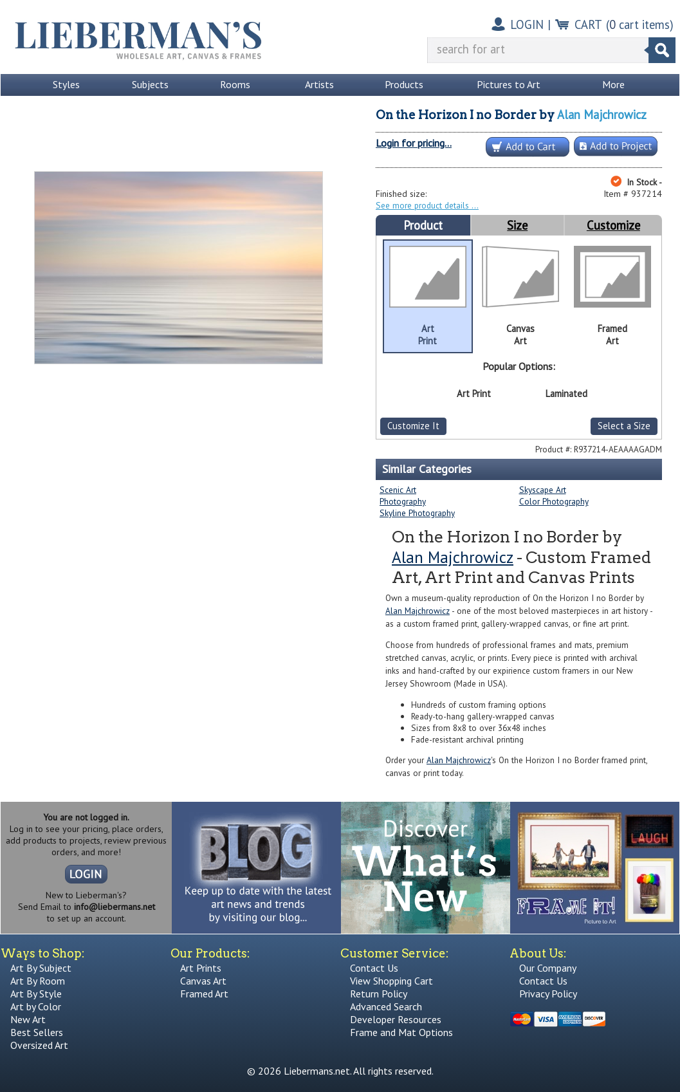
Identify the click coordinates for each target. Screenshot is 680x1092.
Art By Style (36, 993)
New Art (28, 1019)
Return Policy (378, 993)
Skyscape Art (542, 489)
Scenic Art (398, 489)
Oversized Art (39, 1045)
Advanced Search (386, 1006)
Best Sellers (36, 1032)
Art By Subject (40, 967)
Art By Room (37, 980)
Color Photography (554, 501)
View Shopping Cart (391, 980)
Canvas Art (203, 980)
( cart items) (640, 24)
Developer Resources (395, 1019)
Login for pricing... (414, 142)
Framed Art (204, 993)
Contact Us (374, 967)
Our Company (547, 967)
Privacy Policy (548, 993)
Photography (403, 501)
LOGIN (527, 24)
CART (588, 24)
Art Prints (200, 967)
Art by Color (35, 1006)
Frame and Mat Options (401, 1032)
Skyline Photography (417, 513)
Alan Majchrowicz (602, 114)
